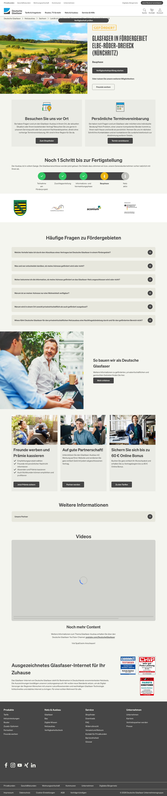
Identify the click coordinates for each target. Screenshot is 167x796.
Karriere (129, 718)
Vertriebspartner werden (137, 722)
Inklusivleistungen (11, 718)
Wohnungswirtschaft (41, 3)
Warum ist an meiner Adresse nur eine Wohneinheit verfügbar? (83, 293)
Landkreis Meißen (58, 18)
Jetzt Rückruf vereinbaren (152, 3)
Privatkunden (9, 3)
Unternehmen (69, 3)
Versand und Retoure (94, 730)
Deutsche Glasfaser (12, 18)
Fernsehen (8, 730)
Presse (129, 726)
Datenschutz (24, 792)
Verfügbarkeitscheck (54, 730)
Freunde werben (11, 734)
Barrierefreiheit (92, 738)
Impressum (9, 792)
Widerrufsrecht (92, 726)
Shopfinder (90, 714)
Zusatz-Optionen (11, 726)
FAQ (87, 722)
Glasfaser (49, 714)
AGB (63, 792)
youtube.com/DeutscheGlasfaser (100, 637)
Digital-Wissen (51, 722)
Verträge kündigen (78, 792)
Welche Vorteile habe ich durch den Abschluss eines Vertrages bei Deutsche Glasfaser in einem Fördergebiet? (83, 252)
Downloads (90, 718)
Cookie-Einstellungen (45, 792)
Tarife (6, 714)
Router (6, 722)
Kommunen (56, 3)
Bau (46, 718)
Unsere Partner (83, 516)
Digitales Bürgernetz (130, 3)
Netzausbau (30, 18)
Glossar (88, 741)
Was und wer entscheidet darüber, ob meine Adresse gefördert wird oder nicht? (83, 266)
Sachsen (42, 18)
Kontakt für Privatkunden (96, 734)
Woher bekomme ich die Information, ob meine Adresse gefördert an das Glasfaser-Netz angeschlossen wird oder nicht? (83, 279)
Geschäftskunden (24, 3)
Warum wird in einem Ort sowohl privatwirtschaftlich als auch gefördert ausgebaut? (83, 306)
